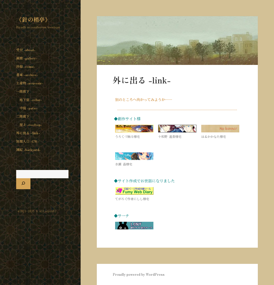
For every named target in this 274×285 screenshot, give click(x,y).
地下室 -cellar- (31, 99)
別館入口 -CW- (27, 141)
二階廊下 (22, 116)
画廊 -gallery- (26, 58)
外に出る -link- (28, 132)
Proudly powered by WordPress (139, 274)
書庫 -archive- (27, 74)
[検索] (23, 183)
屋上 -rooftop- (31, 124)
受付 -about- (25, 49)
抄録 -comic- (25, 66)
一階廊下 (22, 91)
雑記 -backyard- (28, 149)
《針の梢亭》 (33, 19)
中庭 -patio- (29, 108)
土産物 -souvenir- (29, 83)
